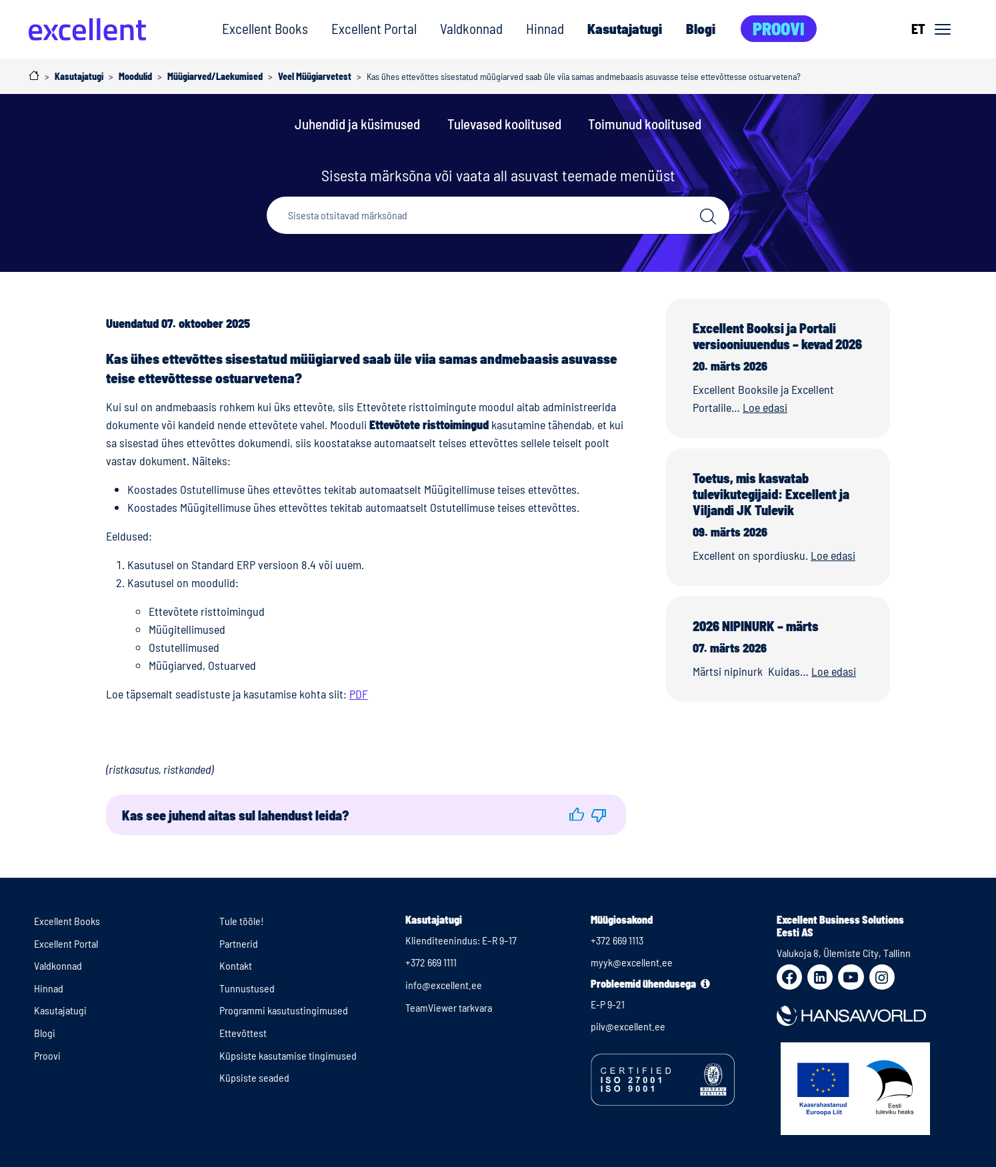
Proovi (779, 28)
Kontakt (235, 965)
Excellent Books (265, 28)
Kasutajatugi (624, 28)
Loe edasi (765, 407)
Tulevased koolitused (504, 123)
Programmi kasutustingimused (283, 1010)
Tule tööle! (241, 920)
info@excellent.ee (443, 984)
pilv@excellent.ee (628, 1026)
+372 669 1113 (617, 940)
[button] (576, 814)
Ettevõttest (243, 1032)
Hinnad (545, 28)
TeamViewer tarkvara (448, 1007)
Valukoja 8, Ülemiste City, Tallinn (844, 952)
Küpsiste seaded (254, 1077)
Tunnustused (247, 988)
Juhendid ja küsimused (357, 123)
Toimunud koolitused (644, 123)
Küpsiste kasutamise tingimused (288, 1055)
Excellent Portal (374, 28)
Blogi (700, 28)
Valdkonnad (471, 28)
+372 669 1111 (431, 962)
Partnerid (238, 943)
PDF (358, 693)
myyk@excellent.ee (632, 962)
